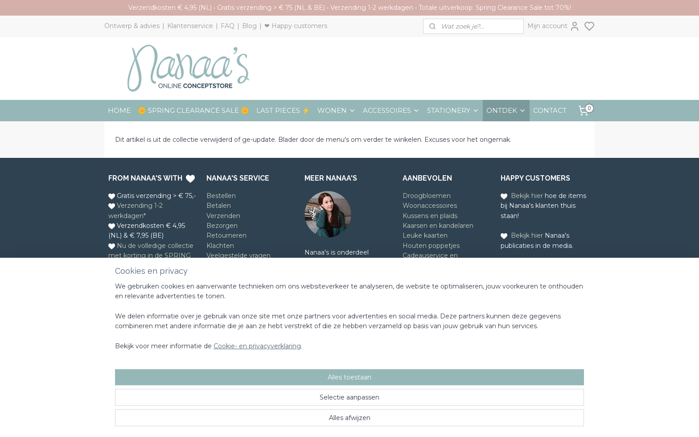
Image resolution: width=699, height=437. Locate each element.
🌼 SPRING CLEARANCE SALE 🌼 (193, 110)
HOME (119, 110)
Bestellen (221, 196)
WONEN (336, 110)
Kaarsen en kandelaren (438, 226)
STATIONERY (453, 110)
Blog (249, 26)
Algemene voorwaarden (244, 265)
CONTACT (550, 110)
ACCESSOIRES (391, 110)
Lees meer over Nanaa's (342, 302)
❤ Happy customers (295, 26)
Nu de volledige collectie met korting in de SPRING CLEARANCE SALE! (150, 256)
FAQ (227, 26)
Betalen (218, 206)
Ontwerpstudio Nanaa (351, 263)
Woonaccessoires (430, 206)
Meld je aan (420, 303)
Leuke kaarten (425, 235)
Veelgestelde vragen (238, 255)
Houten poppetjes (431, 246)
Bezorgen (222, 226)
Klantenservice (190, 26)
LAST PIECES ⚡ (283, 110)
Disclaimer (222, 276)
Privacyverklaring (232, 285)
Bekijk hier (527, 196)
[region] (290, 391)
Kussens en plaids (430, 216)
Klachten (220, 246)
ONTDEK (506, 110)
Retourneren (226, 235)
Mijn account (553, 26)
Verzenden (223, 216)
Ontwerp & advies (132, 26)
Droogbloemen (427, 196)
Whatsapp (148, 309)
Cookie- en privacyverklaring (246, 421)
